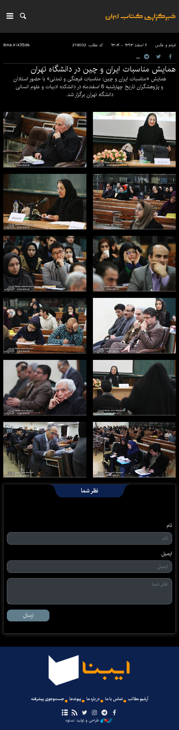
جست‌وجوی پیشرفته (47, 699)
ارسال (28, 615)
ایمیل (166, 554)
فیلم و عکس (165, 45)
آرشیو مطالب (138, 699)
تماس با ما (114, 699)
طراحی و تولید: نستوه (88, 720)
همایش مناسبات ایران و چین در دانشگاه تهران (103, 69)
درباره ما (93, 699)
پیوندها (75, 699)
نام (169, 526)
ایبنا (140, 21)
